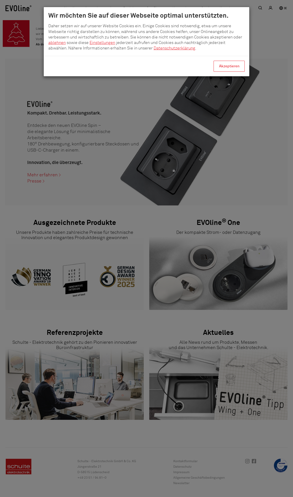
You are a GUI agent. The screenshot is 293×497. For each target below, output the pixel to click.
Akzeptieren (229, 66)
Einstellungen (102, 43)
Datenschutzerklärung (174, 48)
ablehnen (57, 43)
